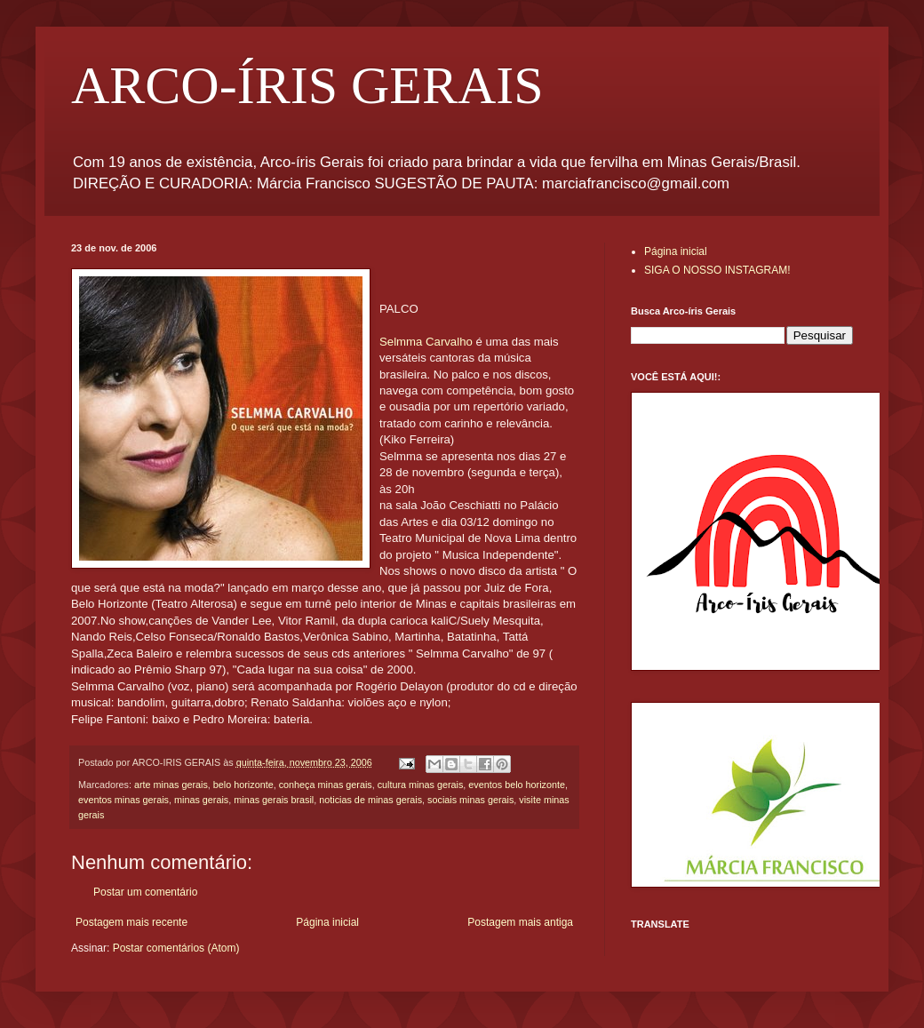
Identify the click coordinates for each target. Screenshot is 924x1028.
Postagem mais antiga (520, 922)
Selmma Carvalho (426, 341)
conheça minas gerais (325, 784)
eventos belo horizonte (516, 784)
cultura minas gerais (421, 784)
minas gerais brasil (274, 799)
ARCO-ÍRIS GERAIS (307, 85)
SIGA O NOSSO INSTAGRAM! (717, 270)
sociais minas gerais (470, 799)
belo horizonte (243, 784)
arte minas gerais (171, 784)
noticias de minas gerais (370, 799)
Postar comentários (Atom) (176, 948)
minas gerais (201, 799)
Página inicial (327, 922)
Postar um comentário (145, 892)
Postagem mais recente (131, 922)
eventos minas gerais (123, 799)
